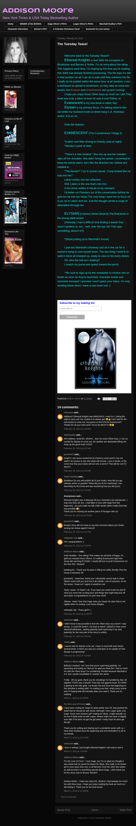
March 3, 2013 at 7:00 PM (75, 751)
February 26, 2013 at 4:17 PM (77, 532)
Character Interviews (18, 29)
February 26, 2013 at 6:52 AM (77, 471)
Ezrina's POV (40, 29)
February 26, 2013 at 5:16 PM (77, 546)
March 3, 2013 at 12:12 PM (76, 737)
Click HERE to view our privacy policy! (13, 77)
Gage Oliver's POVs (57, 24)
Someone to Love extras (98, 29)
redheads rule (70, 538)
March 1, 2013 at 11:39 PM (76, 698)
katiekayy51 (69, 435)
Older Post (125, 810)
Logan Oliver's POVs (83, 24)
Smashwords (93, 90)
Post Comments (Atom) (100, 818)
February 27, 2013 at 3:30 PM (77, 636)
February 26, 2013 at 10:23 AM (78, 515)
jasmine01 (69, 454)
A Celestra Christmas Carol (66, 29)
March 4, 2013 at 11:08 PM (76, 791)
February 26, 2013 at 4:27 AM (77, 448)
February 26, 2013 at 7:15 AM (77, 490)
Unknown (68, 412)
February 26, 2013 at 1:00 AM (77, 429)
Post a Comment (68, 797)
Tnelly (67, 642)
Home (10, 24)
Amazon (75, 90)
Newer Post (63, 810)
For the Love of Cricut (74, 704)
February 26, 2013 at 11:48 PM (78, 614)
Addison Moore (38, 11)
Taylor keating (71, 476)
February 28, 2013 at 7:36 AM (77, 655)
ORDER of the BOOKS (30, 24)
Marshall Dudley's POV (111, 24)
